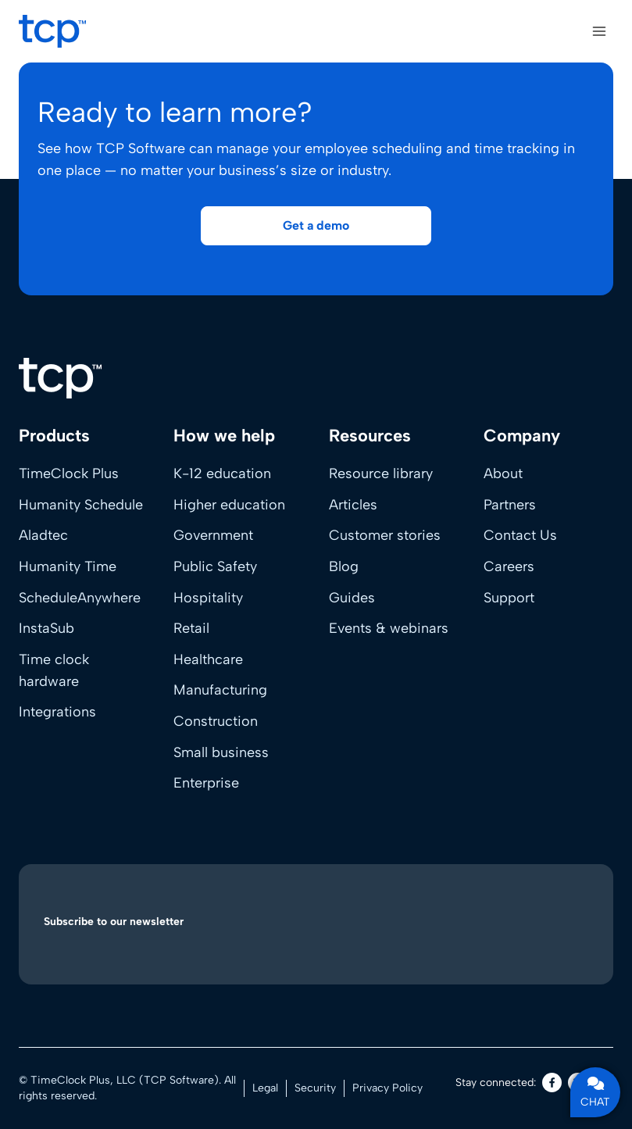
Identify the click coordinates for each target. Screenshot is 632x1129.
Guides (352, 597)
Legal (265, 1088)
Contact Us (520, 535)
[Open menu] (598, 31)
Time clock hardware (54, 670)
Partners (510, 504)
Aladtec (43, 535)
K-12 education (222, 473)
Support (509, 597)
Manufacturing (220, 689)
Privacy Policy (387, 1088)
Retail (191, 628)
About (503, 473)
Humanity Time (67, 566)
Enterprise (206, 782)
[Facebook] (552, 1082)
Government (213, 535)
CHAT (595, 1092)
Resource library (381, 473)
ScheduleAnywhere (80, 597)
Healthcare (208, 659)
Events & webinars (388, 628)
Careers (509, 566)
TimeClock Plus (69, 473)
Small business (221, 752)
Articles (353, 504)
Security (315, 1088)
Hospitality (208, 597)
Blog (344, 566)
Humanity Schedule (81, 504)
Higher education (229, 504)
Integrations (57, 711)
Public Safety (215, 566)
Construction (215, 721)
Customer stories (385, 535)
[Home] (60, 378)
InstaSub (46, 628)
